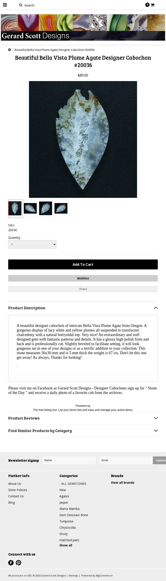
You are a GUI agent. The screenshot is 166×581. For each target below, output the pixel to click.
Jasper (63, 502)
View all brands (122, 482)
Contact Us (16, 496)
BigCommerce (104, 575)
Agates (64, 496)
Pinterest (18, 562)
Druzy (63, 534)
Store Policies (17, 490)
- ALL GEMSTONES (72, 484)
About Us (14, 484)
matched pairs (69, 540)
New (62, 490)
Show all (65, 545)
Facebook (11, 562)
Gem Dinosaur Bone (73, 515)
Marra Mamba (69, 509)
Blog (11, 502)
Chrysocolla (67, 527)
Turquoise (66, 521)
